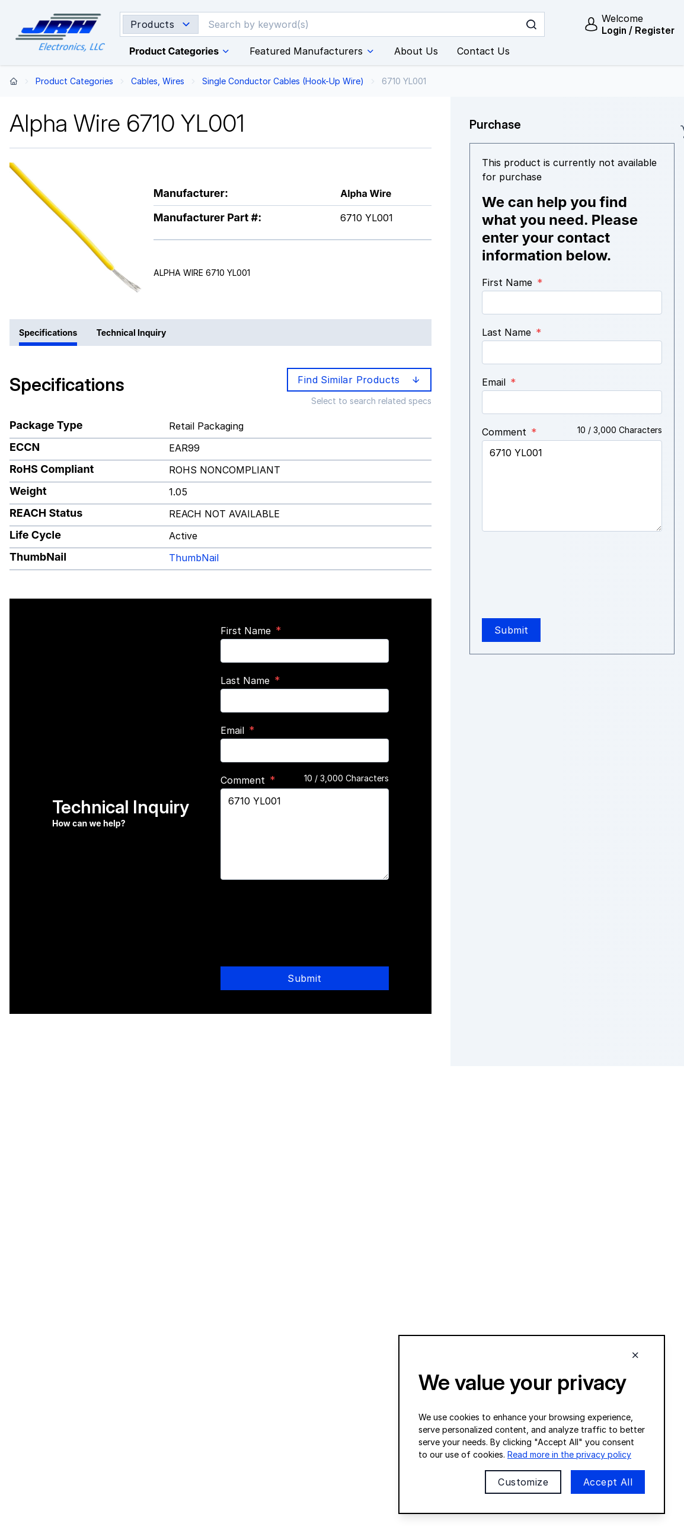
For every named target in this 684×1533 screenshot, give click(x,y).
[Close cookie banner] (635, 1355)
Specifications (48, 332)
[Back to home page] (13, 81)
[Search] (334, 24)
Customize (523, 1482)
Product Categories (74, 81)
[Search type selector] (161, 24)
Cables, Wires (157, 81)
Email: (289, 1397)
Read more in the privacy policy (569, 1454)
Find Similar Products (360, 380)
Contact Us (250, 1421)
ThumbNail (194, 558)
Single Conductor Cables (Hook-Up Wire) (283, 81)
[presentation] (310, 912)
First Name (245, 631)
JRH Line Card (572, 1323)
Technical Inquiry (131, 332)
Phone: (271, 1372)
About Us (404, 1323)
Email (232, 730)
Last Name (245, 680)
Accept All (607, 1482)
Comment (504, 432)
